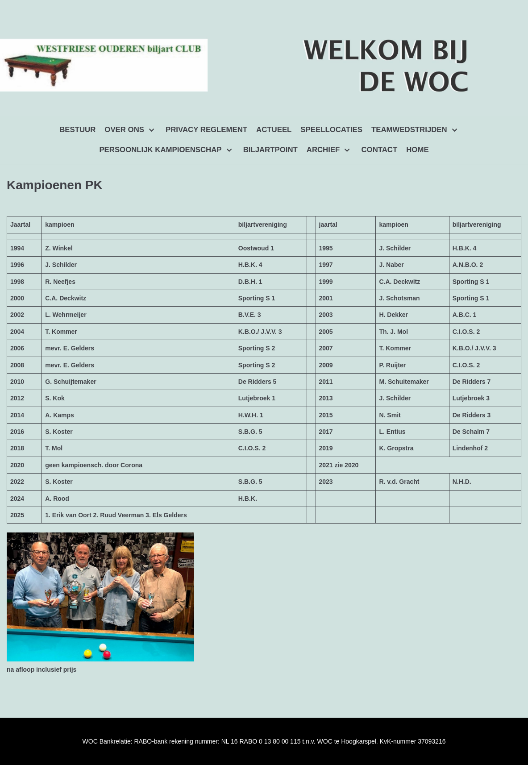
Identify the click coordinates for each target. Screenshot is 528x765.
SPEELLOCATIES (331, 129)
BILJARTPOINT (270, 150)
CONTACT (379, 150)
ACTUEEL (273, 129)
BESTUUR (77, 129)
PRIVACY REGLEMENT (206, 129)
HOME (417, 150)
